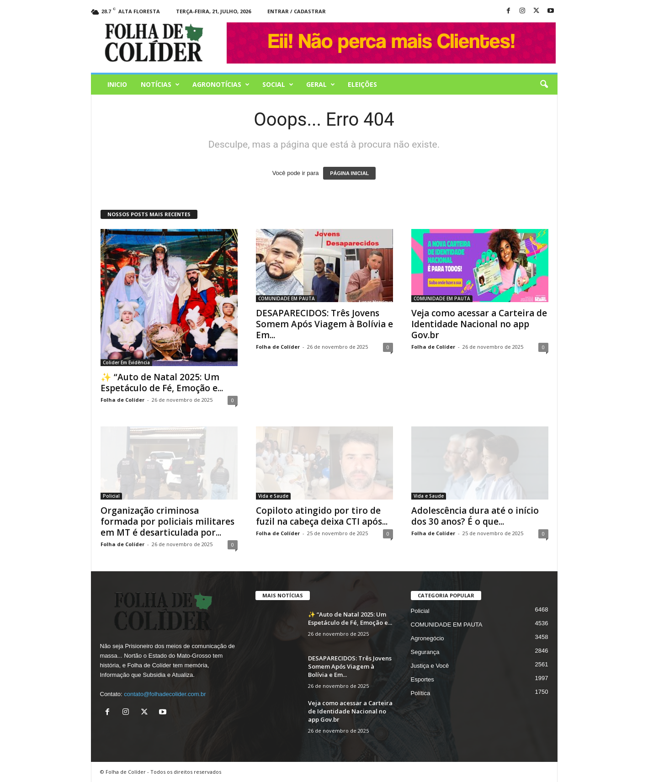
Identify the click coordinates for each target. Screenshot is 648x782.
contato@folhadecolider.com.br (165, 694)
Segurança (425, 652)
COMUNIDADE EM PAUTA (286, 298)
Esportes (422, 679)
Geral (320, 84)
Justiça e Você (430, 665)
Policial (111, 496)
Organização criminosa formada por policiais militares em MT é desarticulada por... (167, 521)
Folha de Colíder (122, 399)
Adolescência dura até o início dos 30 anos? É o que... (475, 516)
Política (420, 693)
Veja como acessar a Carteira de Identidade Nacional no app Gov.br (479, 324)
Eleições (362, 84)
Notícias (160, 84)
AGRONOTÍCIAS (221, 84)
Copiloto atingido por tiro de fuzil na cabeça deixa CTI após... (322, 516)
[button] (544, 84)
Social (277, 84)
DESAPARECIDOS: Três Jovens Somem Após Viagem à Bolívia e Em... (324, 324)
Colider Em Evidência (126, 362)
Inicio (117, 84)
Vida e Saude (273, 496)
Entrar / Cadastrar (296, 11)
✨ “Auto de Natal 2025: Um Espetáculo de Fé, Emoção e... (162, 382)
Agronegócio (427, 638)
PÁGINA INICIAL (349, 173)
